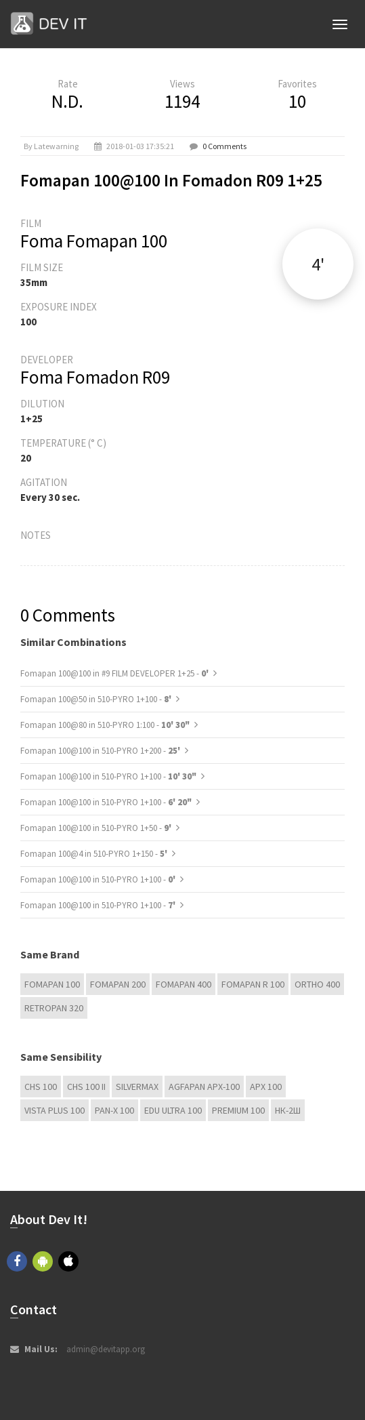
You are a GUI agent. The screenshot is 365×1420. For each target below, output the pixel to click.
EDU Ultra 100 (173, 1110)
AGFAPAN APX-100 (204, 1086)
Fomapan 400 (183, 984)
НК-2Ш (288, 1110)
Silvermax (137, 1086)
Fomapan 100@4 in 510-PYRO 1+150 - (94, 853)
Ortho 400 (317, 984)
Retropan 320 (53, 1008)
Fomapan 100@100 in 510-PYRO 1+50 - (96, 828)
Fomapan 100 (52, 984)
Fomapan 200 (118, 984)
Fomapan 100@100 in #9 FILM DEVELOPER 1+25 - (115, 673)
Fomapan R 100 (252, 984)
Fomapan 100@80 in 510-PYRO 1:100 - (105, 725)
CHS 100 (40, 1086)
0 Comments (224, 146)
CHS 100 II (86, 1086)
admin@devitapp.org (105, 1349)
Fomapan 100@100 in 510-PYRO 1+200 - (101, 750)
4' (318, 264)
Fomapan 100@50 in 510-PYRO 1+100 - (96, 699)
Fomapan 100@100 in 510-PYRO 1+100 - (108, 776)
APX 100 (266, 1086)
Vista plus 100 (54, 1110)
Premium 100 (238, 1110)
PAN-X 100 (114, 1110)
